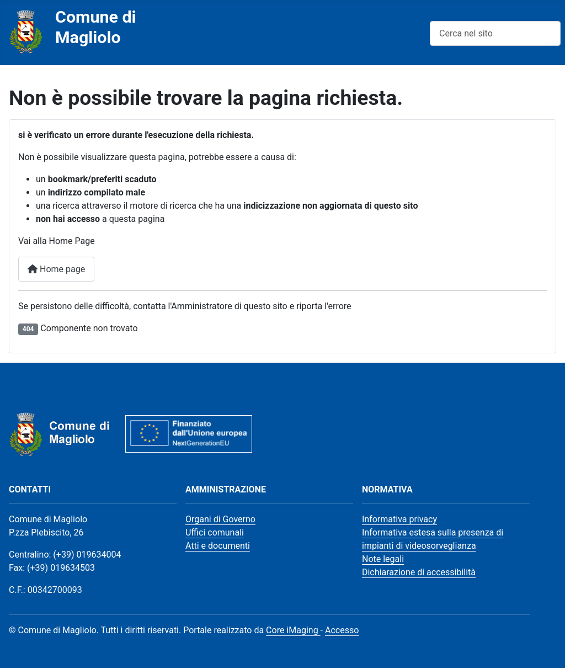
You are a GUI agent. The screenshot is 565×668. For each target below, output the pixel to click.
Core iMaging (293, 630)
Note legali (383, 559)
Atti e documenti (217, 545)
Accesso (342, 630)
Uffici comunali (214, 532)
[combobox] (495, 33)
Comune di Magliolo (95, 27)
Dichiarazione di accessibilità (419, 572)
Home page (56, 269)
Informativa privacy (399, 519)
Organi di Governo (220, 519)
